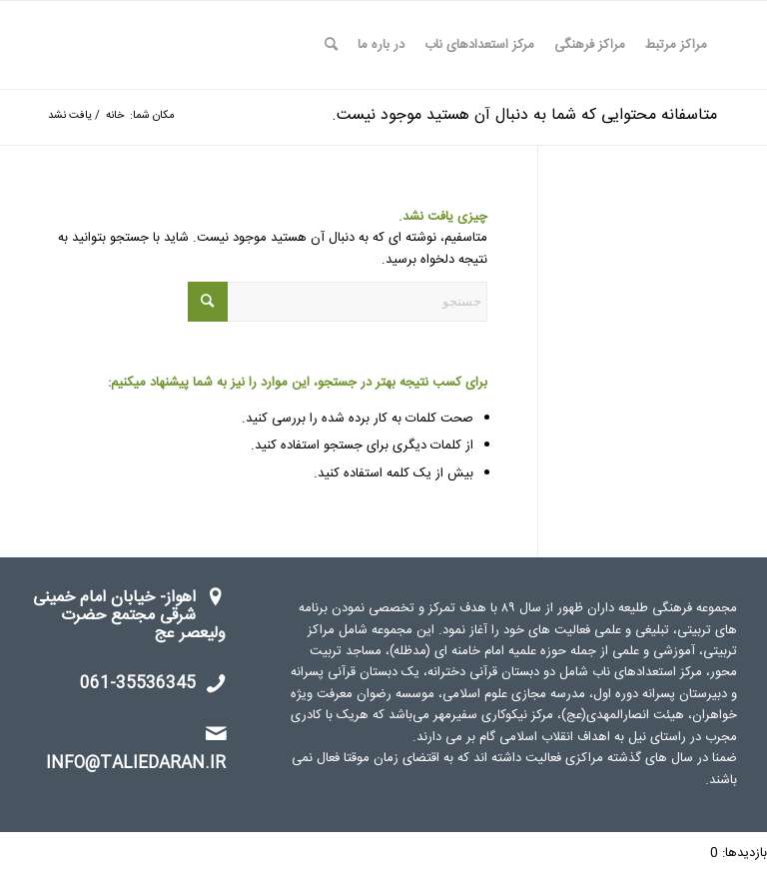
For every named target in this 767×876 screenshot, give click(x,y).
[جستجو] (331, 45)
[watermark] (136, 45)
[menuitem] (676, 45)
